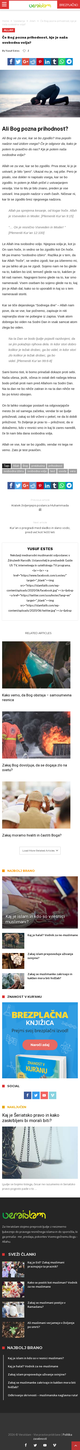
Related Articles (38, 633)
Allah (33, 20)
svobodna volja (37, 471)
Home (5, 20)
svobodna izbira (14, 471)
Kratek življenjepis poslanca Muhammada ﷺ (40, 504)
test (52, 471)
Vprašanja (19, 20)
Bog (25, 465)
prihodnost (55, 465)
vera (73, 471)
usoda (62, 471)
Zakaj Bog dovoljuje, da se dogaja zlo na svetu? (34, 767)
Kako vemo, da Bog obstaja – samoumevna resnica (36, 697)
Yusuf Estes (12, 50)
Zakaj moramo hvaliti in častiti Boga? (31, 835)
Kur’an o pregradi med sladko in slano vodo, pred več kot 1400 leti (40, 527)
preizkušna (38, 465)
